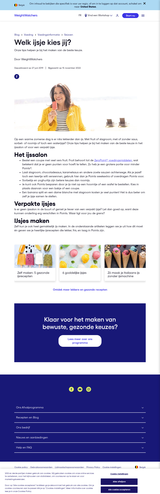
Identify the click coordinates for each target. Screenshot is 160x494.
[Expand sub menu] (98, 15)
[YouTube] (80, 389)
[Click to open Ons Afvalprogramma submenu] (80, 408)
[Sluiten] (144, 3)
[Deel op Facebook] (16, 76)
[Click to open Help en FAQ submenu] (80, 448)
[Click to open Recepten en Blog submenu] (80, 418)
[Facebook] (71, 389)
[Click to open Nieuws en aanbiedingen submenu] (80, 438)
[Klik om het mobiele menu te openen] (143, 15)
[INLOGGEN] (117, 15)
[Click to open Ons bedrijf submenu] (80, 428)
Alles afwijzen (119, 485)
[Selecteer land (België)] (140, 467)
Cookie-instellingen (119, 477)
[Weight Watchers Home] (25, 15)
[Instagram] (88, 389)
